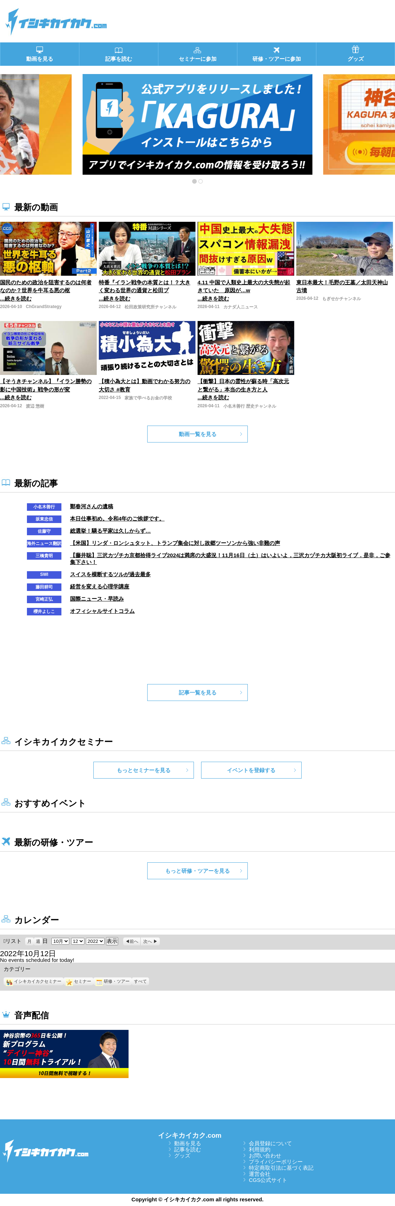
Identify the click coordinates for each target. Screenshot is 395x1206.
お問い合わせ (265, 1155)
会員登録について (270, 1143)
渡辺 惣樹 (35, 406)
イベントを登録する (251, 770)
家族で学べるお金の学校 (148, 397)
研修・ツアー (113, 981)
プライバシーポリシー (276, 1162)
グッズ (182, 1155)
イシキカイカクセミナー (33, 981)
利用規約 (259, 1149)
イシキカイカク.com (190, 1135)
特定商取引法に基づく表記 (281, 1168)
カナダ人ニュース (240, 306)
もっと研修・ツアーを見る (197, 871)
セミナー (78, 981)
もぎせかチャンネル (341, 298)
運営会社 (259, 1174)
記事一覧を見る (198, 692)
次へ (147, 941)
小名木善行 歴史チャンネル (249, 406)
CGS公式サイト (268, 1180)
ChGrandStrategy (43, 306)
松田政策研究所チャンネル (150, 306)
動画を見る (187, 1143)
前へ (134, 941)
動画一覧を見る (198, 434)
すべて (140, 981)
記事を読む (187, 1149)
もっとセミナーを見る (144, 770)
